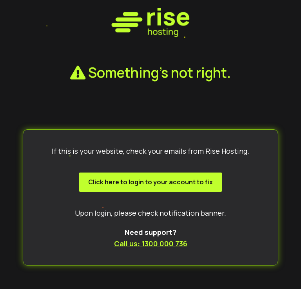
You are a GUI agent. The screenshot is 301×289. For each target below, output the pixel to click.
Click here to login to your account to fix (150, 182)
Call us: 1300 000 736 (150, 243)
